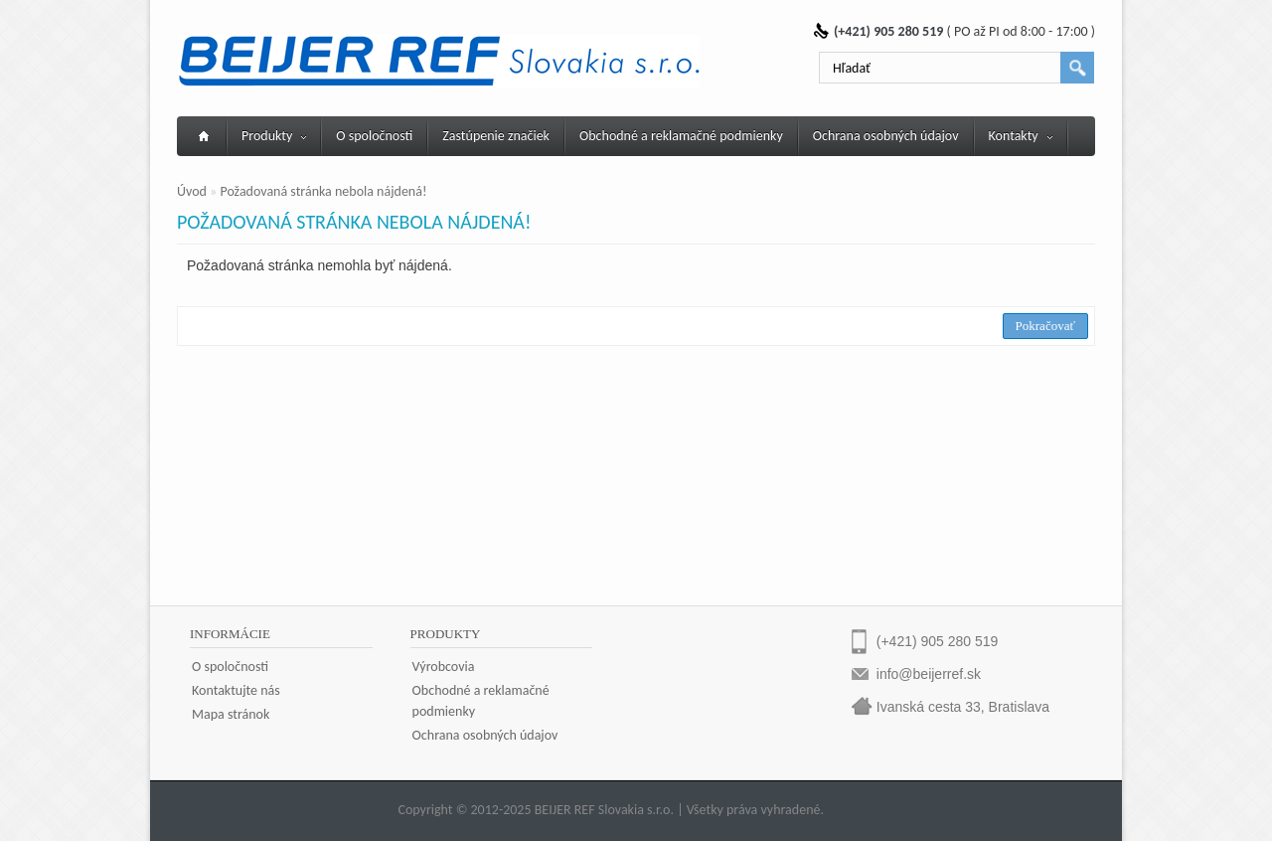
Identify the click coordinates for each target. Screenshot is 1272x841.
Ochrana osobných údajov (886, 135)
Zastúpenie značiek (496, 135)
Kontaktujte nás (236, 690)
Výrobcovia (443, 666)
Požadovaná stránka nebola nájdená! (323, 191)
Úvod (192, 191)
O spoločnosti (374, 135)
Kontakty (1020, 135)
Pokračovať (1045, 325)
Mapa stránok (230, 714)
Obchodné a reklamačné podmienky (681, 135)
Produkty (273, 135)
